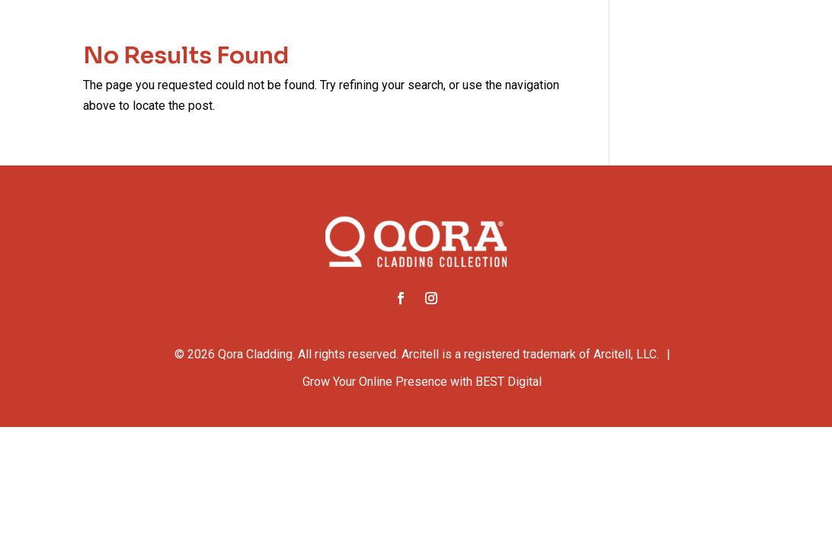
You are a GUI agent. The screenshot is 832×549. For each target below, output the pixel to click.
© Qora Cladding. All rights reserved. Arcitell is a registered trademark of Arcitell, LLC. (416, 354)
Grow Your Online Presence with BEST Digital (422, 381)
